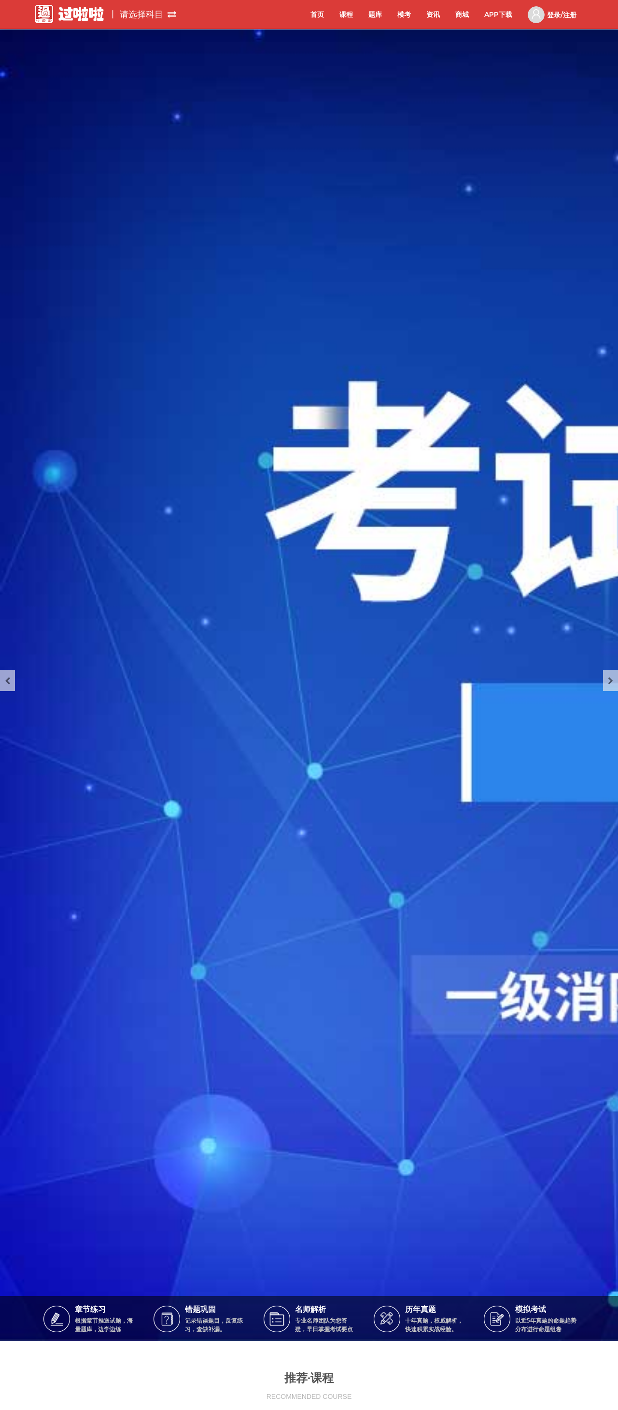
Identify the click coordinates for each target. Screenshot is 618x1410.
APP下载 (498, 14)
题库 (375, 14)
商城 (462, 14)
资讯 (433, 14)
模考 (404, 14)
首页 (317, 14)
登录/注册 (552, 14)
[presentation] (7, 680)
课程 (346, 14)
